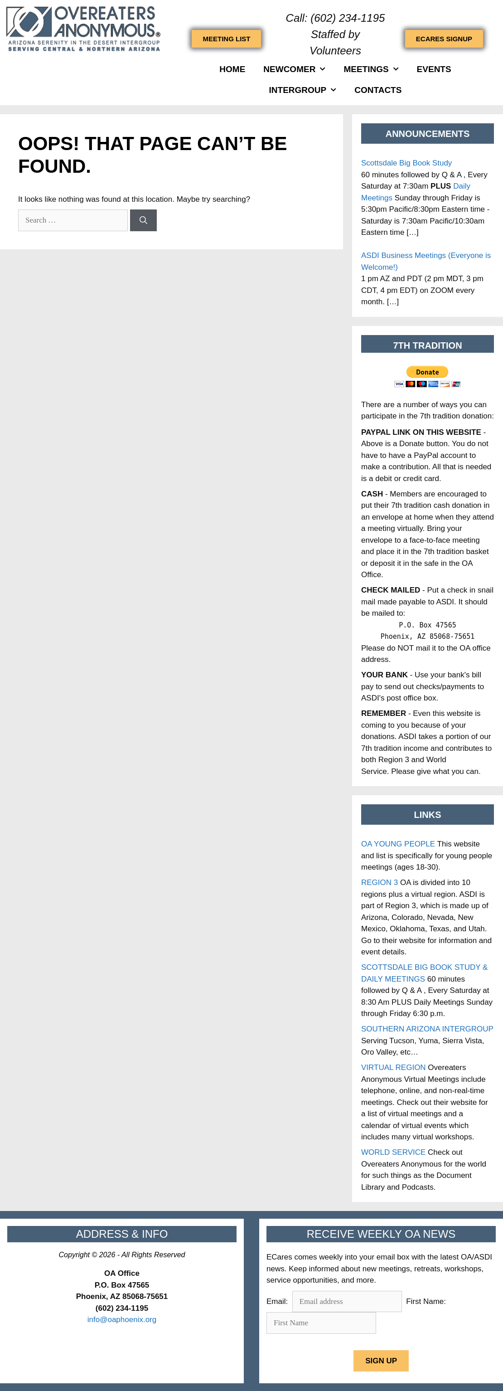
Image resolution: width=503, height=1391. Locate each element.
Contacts (377, 90)
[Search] (143, 220)
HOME (232, 69)
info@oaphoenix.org (121, 1319)
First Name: (426, 1301)
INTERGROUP (303, 90)
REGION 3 (379, 882)
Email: (278, 1301)
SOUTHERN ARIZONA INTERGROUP (427, 1029)
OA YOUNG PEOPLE (398, 844)
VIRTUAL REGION (393, 1067)
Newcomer (294, 69)
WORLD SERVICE (393, 1152)
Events (434, 69)
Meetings (370, 69)
